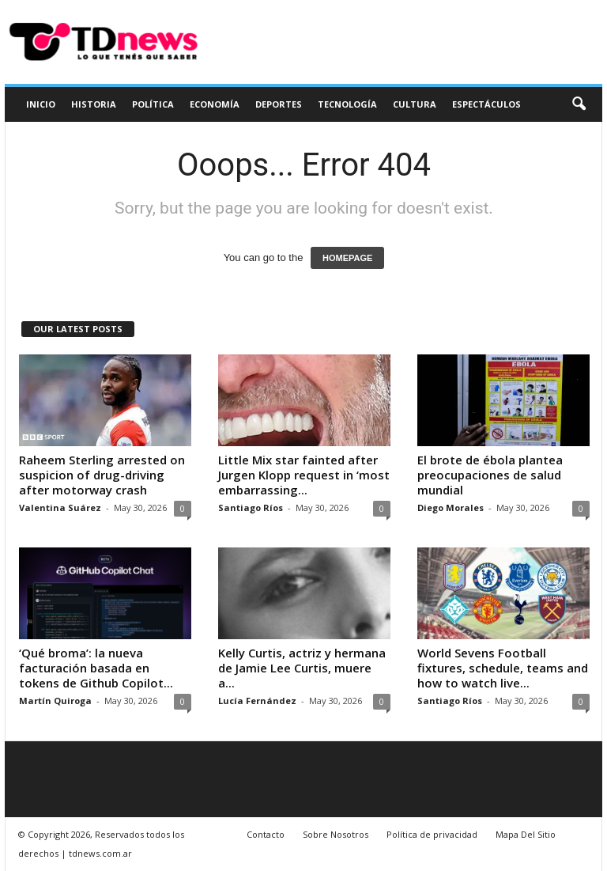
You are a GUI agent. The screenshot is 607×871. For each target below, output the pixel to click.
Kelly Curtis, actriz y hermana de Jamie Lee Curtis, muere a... (302, 668)
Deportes (278, 104)
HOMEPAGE (347, 258)
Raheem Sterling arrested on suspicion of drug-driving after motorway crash (102, 475)
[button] (578, 104)
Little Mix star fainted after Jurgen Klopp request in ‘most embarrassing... (304, 475)
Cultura (414, 104)
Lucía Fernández (257, 700)
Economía (214, 104)
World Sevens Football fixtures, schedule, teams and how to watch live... (502, 668)
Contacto (266, 834)
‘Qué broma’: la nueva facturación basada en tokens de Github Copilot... (96, 668)
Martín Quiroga (55, 700)
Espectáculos (486, 104)
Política (153, 104)
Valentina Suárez (60, 507)
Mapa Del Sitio (526, 834)
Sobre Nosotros (335, 834)
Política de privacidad (431, 834)
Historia (93, 104)
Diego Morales (450, 507)
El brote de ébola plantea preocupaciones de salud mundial (490, 475)
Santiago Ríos (250, 507)
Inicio (40, 104)
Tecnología (347, 104)
